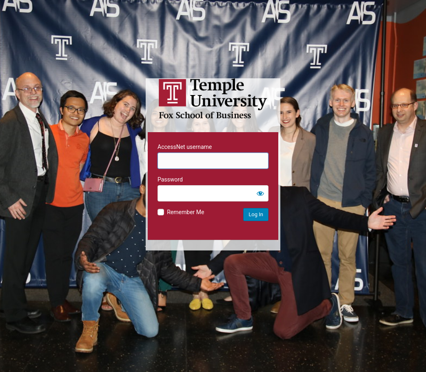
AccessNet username (185, 147)
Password (170, 179)
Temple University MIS (213, 98)
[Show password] (260, 193)
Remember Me (185, 212)
